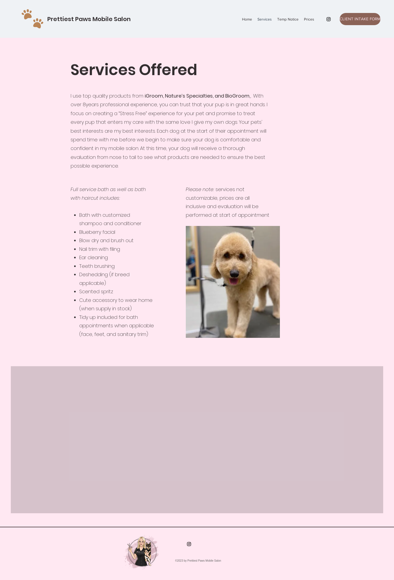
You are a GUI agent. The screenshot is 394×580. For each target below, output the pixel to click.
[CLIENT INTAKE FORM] (360, 19)
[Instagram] (328, 19)
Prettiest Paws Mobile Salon (89, 19)
